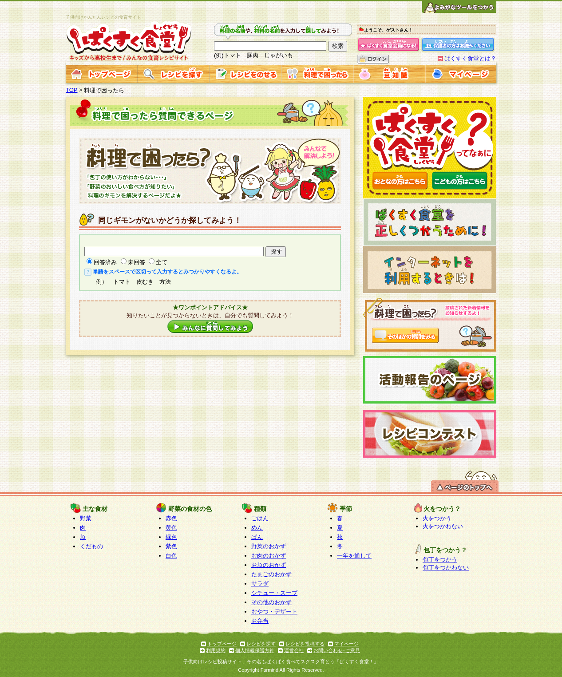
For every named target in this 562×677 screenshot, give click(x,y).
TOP (72, 90)
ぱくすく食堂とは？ (470, 58)
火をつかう (437, 518)
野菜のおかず (268, 546)
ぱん (257, 537)
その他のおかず (271, 602)
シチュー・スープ (274, 593)
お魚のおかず (268, 565)
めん (257, 527)
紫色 (171, 546)
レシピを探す (261, 643)
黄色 (171, 527)
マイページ (346, 643)
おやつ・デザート (274, 611)
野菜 (85, 518)
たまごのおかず (271, 574)
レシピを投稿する (305, 643)
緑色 (171, 537)
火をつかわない (443, 526)
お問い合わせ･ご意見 (336, 650)
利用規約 (216, 650)
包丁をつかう (440, 559)
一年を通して (354, 555)
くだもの (91, 546)
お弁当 (260, 621)
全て (161, 262)
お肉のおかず (268, 555)
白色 (171, 555)
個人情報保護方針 (254, 650)
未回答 (136, 262)
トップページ (222, 643)
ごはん (260, 518)
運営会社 (294, 650)
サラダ (260, 583)
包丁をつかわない (446, 567)
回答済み (105, 262)
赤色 (171, 518)
